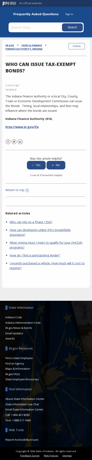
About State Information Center (24, 398)
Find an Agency (14, 363)
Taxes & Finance (31, 45)
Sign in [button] (69, 14)
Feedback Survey (30, 455)
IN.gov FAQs (12, 374)
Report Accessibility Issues (22, 439)
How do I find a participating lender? (35, 255)
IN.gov (9, 45)
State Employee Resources (22, 379)
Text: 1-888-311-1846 (18, 420)
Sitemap (67, 455)
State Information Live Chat (22, 404)
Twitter (14, 141)
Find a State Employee (19, 358)
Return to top (17, 190)
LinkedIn (20, 141)
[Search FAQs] (35, 27)
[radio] (36, 165)
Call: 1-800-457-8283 (17, 414)
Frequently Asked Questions (36, 14)
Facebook (8, 141)
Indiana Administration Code (23, 322)
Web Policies (51, 455)
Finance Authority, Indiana (24, 48)
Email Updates (14, 333)
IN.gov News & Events (18, 327)
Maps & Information (17, 368)
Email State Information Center (24, 409)
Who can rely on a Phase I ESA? (31, 222)
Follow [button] (77, 46)
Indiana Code (13, 317)
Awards (10, 338)
